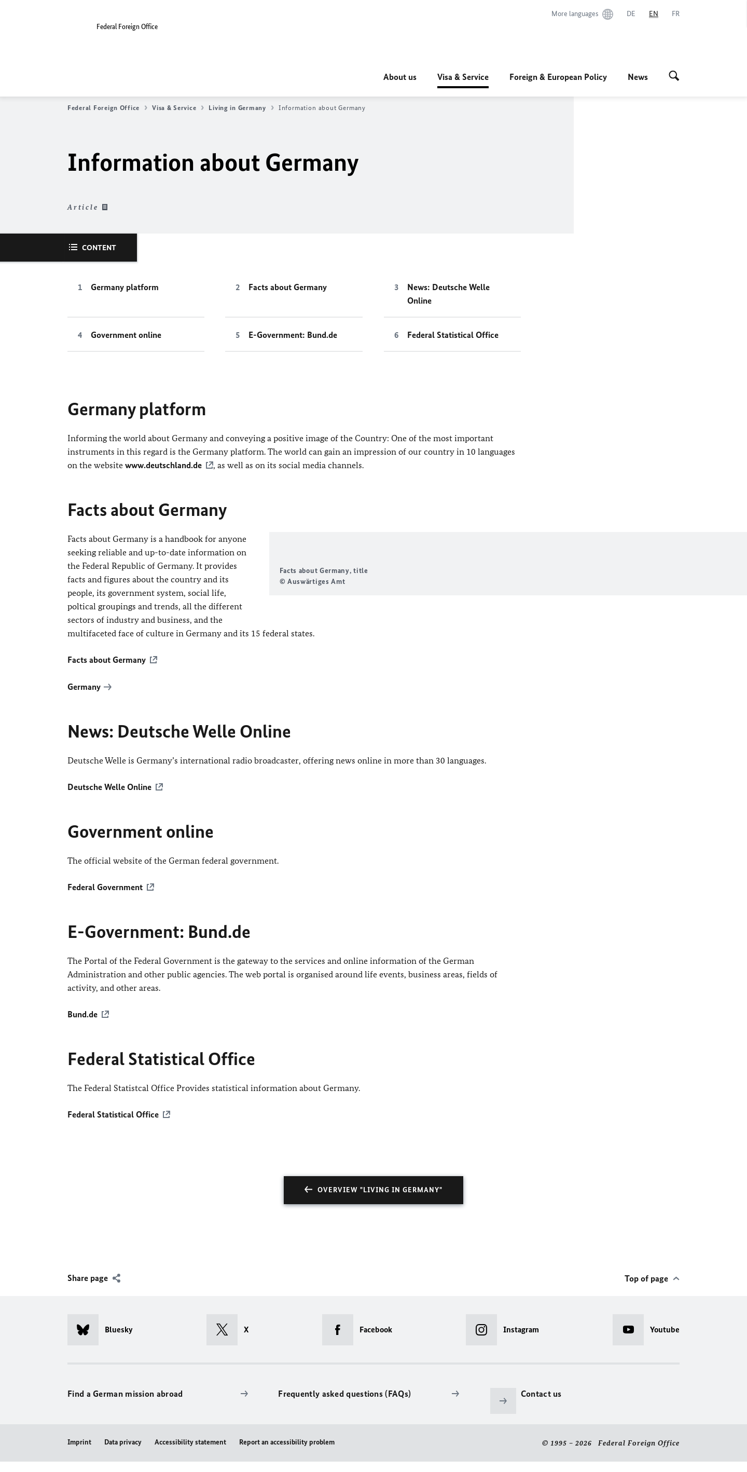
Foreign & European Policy (558, 77)
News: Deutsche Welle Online (448, 294)
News (638, 77)
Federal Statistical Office (453, 335)
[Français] (676, 14)
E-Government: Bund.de (292, 335)
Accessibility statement (190, 1452)
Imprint (79, 1452)
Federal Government (105, 898)
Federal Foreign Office (107, 108)
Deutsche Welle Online (109, 799)
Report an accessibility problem (287, 1452)
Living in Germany (241, 108)
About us (400, 77)
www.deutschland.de (163, 465)
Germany (84, 699)
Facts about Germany (287, 287)
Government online (126, 335)
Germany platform (125, 287)
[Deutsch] (631, 14)
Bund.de (82, 1025)
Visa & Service (463, 76)
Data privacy (123, 1452)
